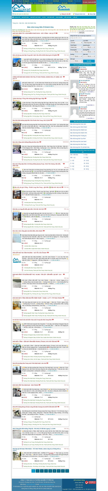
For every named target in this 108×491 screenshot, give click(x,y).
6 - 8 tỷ (85, 154)
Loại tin (72, 40)
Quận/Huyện (86, 45)
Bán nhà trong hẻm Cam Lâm (78, 124)
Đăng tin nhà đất (66, 14)
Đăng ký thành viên (80, 14)
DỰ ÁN (43, 17)
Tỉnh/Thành (73, 45)
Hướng (72, 54)
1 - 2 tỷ (72, 160)
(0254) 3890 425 (30, 484)
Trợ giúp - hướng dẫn (88, 2)
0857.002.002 (79, 485)
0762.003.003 (79, 487)
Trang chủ (17, 17)
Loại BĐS (85, 40)
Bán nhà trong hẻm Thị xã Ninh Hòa (79, 147)
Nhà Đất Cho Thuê (35, 17)
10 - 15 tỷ (86, 160)
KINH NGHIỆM (59, 17)
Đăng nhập (92, 14)
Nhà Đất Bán (25, 17)
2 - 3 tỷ (72, 163)
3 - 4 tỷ (72, 166)
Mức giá (72, 59)
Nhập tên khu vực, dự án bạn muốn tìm (80, 35)
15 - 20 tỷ (86, 163)
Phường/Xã (73, 50)
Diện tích (85, 54)
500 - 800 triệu (74, 154)
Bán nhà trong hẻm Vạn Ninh (78, 138)
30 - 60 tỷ (86, 169)
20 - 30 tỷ (86, 166)
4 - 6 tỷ (72, 169)
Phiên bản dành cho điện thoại (21, 14)
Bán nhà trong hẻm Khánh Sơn (78, 130)
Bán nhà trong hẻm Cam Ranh (78, 141)
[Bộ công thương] (90, 483)
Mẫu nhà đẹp (67, 17)
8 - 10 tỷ (86, 157)
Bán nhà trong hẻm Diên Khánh (78, 127)
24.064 (87, 31)
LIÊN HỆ (75, 17)
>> (67, 471)
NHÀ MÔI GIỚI (50, 17)
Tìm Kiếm (89, 61)
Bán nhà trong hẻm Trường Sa (78, 135)
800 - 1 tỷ (72, 157)
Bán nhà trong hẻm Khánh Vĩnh (78, 132)
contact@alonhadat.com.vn (46, 484)
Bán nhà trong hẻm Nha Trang (78, 144)
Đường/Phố (86, 50)
